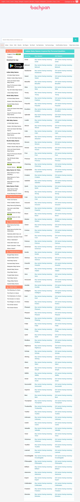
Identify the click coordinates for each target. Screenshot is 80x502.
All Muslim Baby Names (13, 143)
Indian (6, 45)
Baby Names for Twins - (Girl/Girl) (13, 182)
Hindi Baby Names (12, 260)
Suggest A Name (14, 54)
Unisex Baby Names (12, 92)
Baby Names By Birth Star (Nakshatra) (14, 230)
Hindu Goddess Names (13, 202)
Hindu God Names (12, 199)
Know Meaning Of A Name (14, 193)
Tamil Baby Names (12, 278)
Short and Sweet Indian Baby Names (13, 81)
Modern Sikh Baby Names (14, 126)
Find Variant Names (12, 307)
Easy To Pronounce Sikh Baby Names (13, 134)
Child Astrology (13, 222)
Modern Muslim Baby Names (15, 146)
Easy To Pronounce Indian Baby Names (14, 86)
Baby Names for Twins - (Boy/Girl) (13, 178)
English (3, 1)
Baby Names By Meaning (14, 205)
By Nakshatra (40, 45)
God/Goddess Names (61, 45)
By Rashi (32, 45)
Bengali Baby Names (12, 255)
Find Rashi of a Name (13, 293)
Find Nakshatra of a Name (14, 296)
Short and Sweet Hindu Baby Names (15, 109)
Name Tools (12, 287)
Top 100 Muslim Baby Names (13, 159)
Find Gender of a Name (13, 299)
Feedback (10, 57)
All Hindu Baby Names (13, 98)
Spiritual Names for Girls (14, 217)
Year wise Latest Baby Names (13, 209)
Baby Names (12, 51)
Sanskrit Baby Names (13, 104)
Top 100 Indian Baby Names (14, 89)
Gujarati (26, 1)
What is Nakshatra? (12, 239)
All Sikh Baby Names (12, 123)
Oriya (54, 1)
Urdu (58, 1)
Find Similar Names (12, 304)
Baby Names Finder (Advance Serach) (12, 189)
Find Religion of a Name (13, 301)
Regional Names (13, 251)
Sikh (15, 45)
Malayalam (43, 1)
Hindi (8, 1)
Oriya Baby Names (12, 272)
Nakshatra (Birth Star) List (14, 234)
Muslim (19, 45)
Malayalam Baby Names (13, 266)
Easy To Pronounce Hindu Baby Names (14, 113)
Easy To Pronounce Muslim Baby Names (14, 154)
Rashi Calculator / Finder (13, 245)
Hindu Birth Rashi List (13, 242)
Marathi (32, 1)
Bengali (21, 1)
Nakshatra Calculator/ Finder (14, 236)
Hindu (11, 45)
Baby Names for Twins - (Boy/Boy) (13, 173)
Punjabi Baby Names (12, 275)
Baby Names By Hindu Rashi (13, 225)
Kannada (49, 1)
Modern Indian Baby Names (14, 78)
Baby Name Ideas (74, 45)
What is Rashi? (11, 248)
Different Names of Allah (14, 163)
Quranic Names (14, 167)
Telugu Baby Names (12, 281)
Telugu (16, 1)
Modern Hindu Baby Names (14, 101)
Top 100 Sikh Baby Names (14, 138)
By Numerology (50, 45)
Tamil (12, 1)
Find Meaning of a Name (13, 290)
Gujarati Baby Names (13, 257)
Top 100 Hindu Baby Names (14, 117)
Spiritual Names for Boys (14, 213)
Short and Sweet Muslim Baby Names (13, 150)
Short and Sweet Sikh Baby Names (14, 129)
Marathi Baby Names (12, 269)
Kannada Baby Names (13, 263)
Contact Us (70, 2)
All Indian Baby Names (13, 75)
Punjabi (37, 1)
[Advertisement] (48, 24)
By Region (26, 45)
